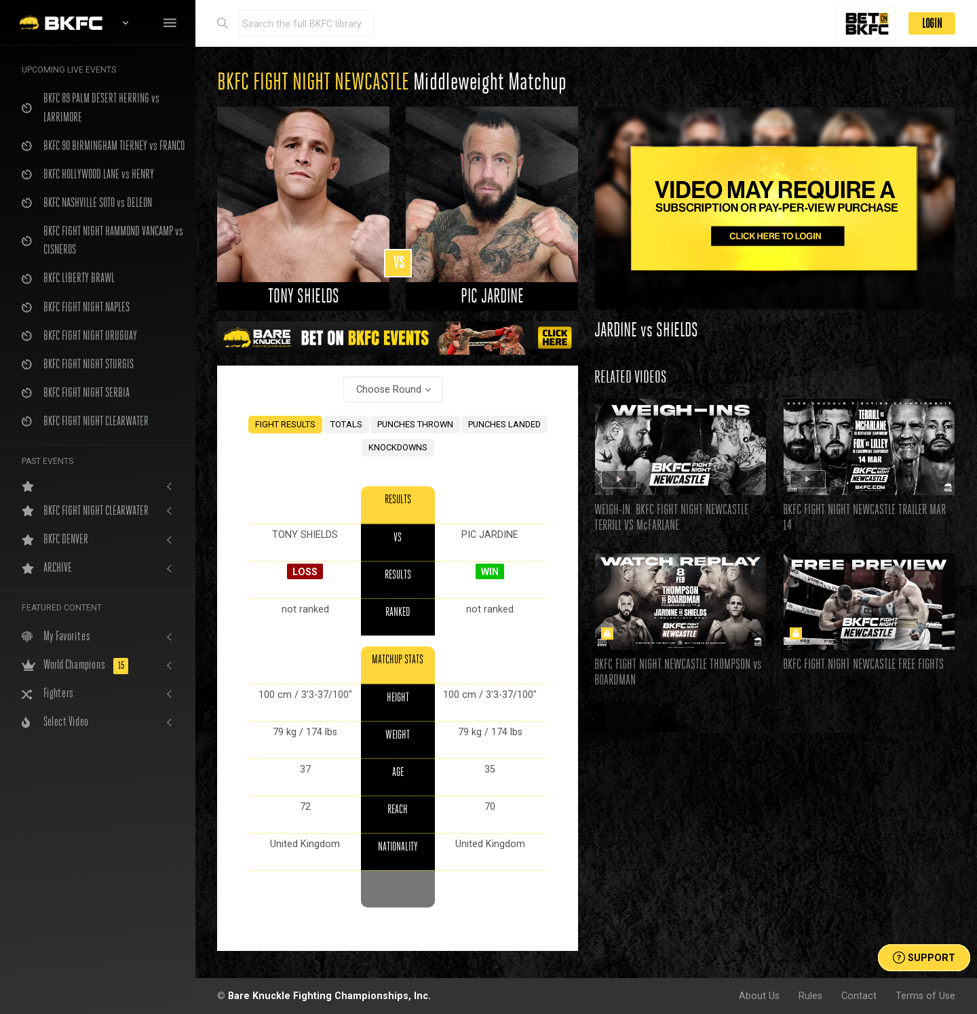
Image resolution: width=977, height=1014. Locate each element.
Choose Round (388, 389)
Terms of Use (925, 995)
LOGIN (932, 23)
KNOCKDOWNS (397, 447)
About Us (759, 995)
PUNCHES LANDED (504, 424)
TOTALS (346, 424)
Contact (859, 995)
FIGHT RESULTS (285, 424)
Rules (810, 995)
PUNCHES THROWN (415, 424)
